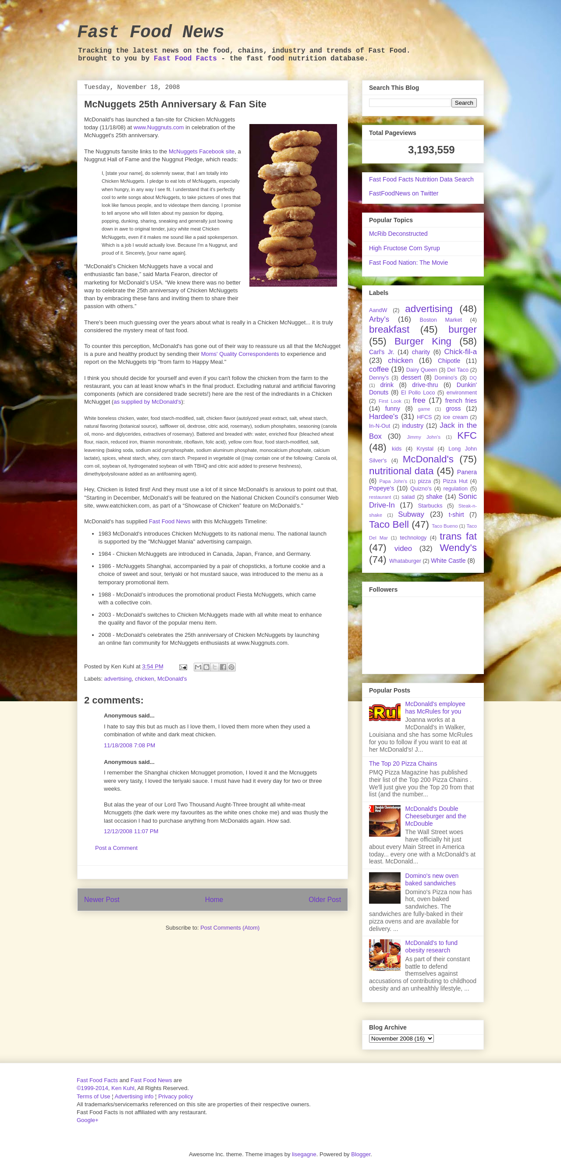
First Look (390, 401)
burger (462, 329)
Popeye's (381, 488)
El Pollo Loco (418, 393)
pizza (424, 481)
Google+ (88, 1120)
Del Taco (458, 370)
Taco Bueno (445, 526)
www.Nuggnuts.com (159, 127)
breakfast (389, 329)
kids (396, 449)
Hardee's (383, 416)
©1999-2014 (92, 1088)
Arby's (379, 319)
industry (412, 425)
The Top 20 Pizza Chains (403, 763)
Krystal (425, 449)
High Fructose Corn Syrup (404, 248)
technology (413, 538)
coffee (379, 369)
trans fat (458, 536)
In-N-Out (379, 426)
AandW (378, 310)
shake (434, 496)
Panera (467, 472)
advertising (118, 678)
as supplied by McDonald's (147, 401)
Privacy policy (175, 1096)
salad (408, 497)
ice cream (455, 417)
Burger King (422, 341)
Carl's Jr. (381, 351)
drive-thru (425, 384)
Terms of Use (93, 1096)
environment (462, 393)
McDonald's (172, 678)
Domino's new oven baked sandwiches (432, 879)
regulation (456, 489)
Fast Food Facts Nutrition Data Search (421, 179)
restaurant (380, 497)
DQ (473, 377)
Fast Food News (150, 33)
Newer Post (102, 899)
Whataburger (405, 561)
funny (392, 408)
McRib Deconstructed (398, 233)
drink (387, 384)
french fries (461, 400)
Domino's (445, 378)
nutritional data (401, 470)
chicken (144, 678)
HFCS (424, 417)
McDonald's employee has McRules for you (435, 707)
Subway (411, 514)
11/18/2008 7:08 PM (129, 745)
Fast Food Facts (185, 59)
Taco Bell (389, 524)
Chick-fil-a (460, 352)
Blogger (360, 1154)
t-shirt (456, 514)
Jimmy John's (423, 437)
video (403, 548)
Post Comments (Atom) (229, 927)
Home (214, 899)
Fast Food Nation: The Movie (408, 262)
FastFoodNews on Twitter (403, 193)
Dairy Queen (421, 370)
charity (421, 351)
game (424, 409)
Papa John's (393, 481)
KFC (467, 435)
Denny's (379, 378)
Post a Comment (116, 848)
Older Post (325, 899)
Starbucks (430, 506)
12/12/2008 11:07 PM (131, 831)
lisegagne (304, 1154)
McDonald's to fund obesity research (431, 946)
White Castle (448, 560)
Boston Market (441, 320)
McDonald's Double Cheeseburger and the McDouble (435, 816)
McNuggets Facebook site (201, 151)
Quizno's (421, 489)
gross (453, 408)
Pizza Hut (455, 481)
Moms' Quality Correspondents (240, 354)
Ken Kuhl (123, 1088)
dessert (411, 377)
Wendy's (458, 547)
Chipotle (449, 360)
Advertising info (133, 1096)
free (419, 400)
